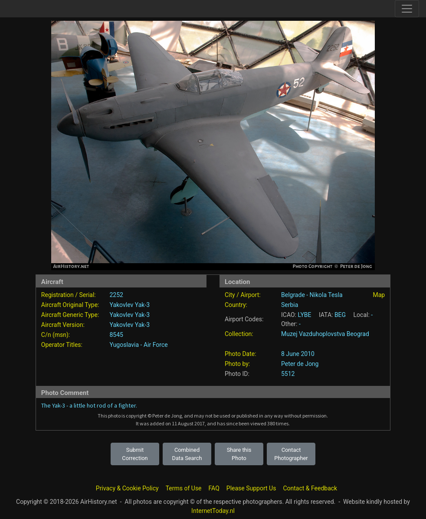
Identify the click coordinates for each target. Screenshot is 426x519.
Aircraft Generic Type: (70, 314)
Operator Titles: (61, 344)
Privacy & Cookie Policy (127, 488)
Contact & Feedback (310, 488)
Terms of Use (184, 488)
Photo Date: (240, 353)
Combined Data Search (187, 454)
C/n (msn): (55, 334)
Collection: (239, 333)
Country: (236, 304)
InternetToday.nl (213, 510)
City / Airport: (243, 294)
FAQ (214, 488)
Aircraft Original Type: (70, 304)
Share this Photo (239, 454)
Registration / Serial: (68, 294)
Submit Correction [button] (134, 454)
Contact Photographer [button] (291, 454)
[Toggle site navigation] (407, 8)
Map (379, 294)
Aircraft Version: (63, 324)
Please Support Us (251, 488)
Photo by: (237, 363)
